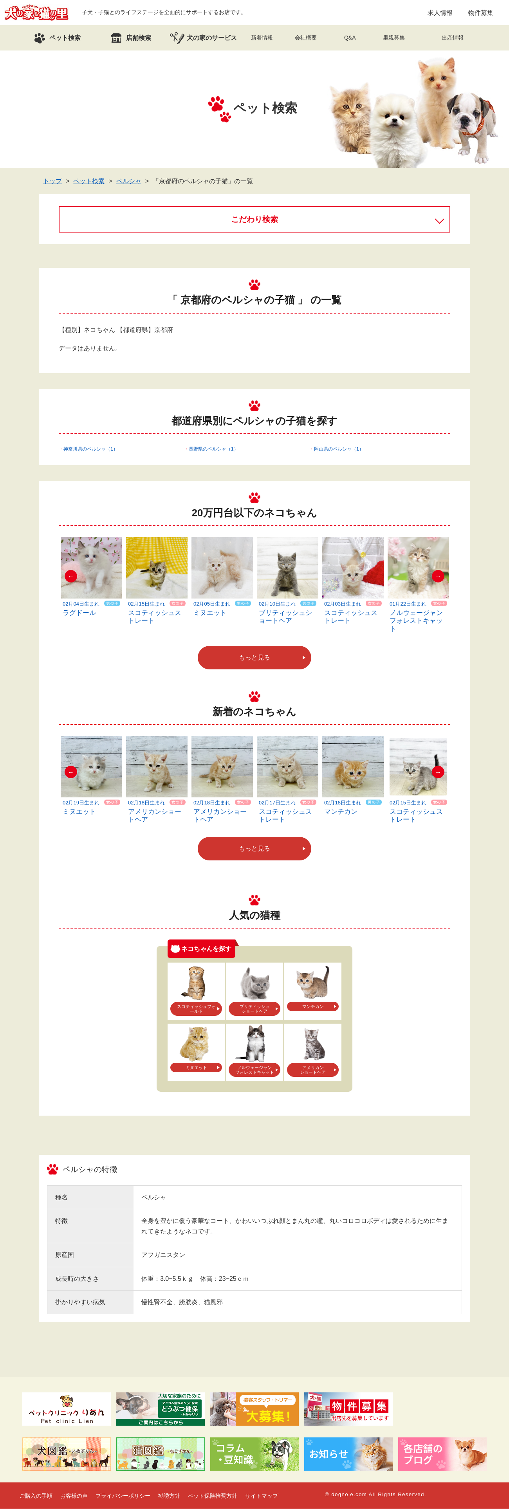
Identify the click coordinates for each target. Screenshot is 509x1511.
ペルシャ (128, 183)
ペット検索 (89, 183)
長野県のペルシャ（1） (213, 451)
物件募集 (480, 13)
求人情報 (440, 13)
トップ (52, 183)
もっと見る (254, 659)
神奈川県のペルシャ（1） (90, 451)
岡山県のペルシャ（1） (339, 451)
